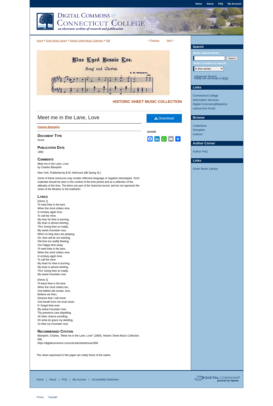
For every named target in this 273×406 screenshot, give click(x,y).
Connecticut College (205, 95)
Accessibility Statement (105, 379)
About (52, 379)
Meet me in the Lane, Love (68, 117)
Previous (154, 40)
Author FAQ (200, 151)
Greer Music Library (56, 40)
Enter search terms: (206, 53)
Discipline (199, 129)
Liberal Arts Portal (204, 108)
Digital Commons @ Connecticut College (136, 21)
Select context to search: (210, 63)
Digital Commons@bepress (210, 104)
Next (169, 40)
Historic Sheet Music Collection (86, 40)
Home (40, 40)
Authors (198, 134)
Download (164, 118)
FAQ (64, 379)
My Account (79, 379)
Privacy (40, 397)
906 (108, 40)
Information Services (206, 100)
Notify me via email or (211, 78)
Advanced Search (205, 76)
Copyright (52, 397)
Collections (200, 125)
